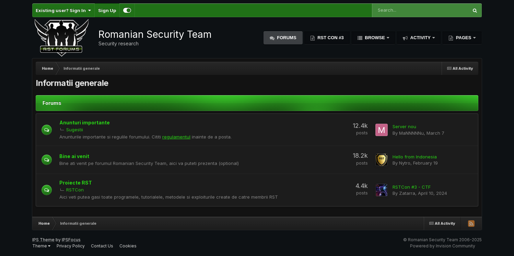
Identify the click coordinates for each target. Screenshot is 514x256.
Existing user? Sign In (63, 10)
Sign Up (107, 10)
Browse (375, 37)
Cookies (128, 245)
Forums (286, 37)
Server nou (404, 126)
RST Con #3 (330, 37)
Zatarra (407, 193)
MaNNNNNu (411, 133)
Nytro (404, 163)
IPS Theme (43, 239)
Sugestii (74, 129)
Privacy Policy (71, 245)
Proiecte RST (75, 183)
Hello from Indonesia (415, 156)
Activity (420, 37)
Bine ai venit (74, 156)
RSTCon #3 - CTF (412, 187)
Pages (463, 37)
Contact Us (102, 245)
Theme (41, 245)
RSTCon (75, 189)
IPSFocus (71, 239)
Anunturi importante (84, 122)
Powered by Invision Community (442, 245)
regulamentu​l (176, 137)
